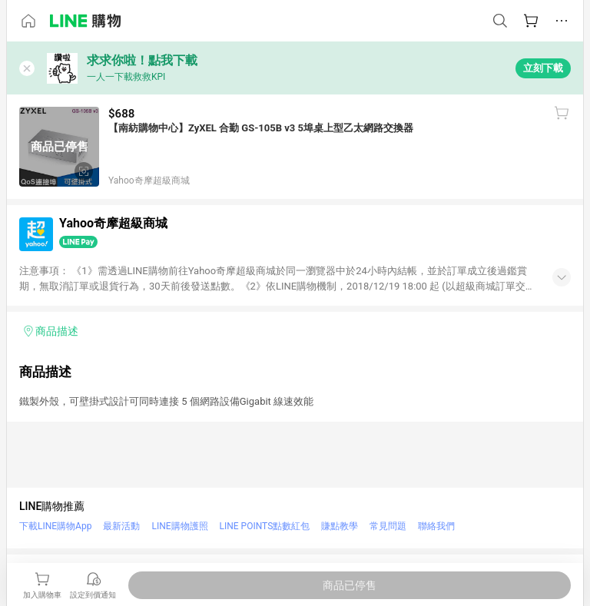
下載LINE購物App (55, 526)
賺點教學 (339, 526)
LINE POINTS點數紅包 (265, 526)
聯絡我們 (436, 526)
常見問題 (388, 526)
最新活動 (121, 526)
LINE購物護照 (179, 526)
